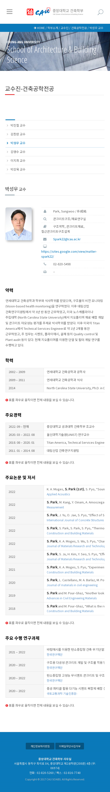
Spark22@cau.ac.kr (67, 239)
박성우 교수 (18, 143)
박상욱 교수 (18, 169)
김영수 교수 (18, 151)
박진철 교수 (18, 125)
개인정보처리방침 (40, 746)
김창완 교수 (18, 134)
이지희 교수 (18, 160)
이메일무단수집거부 (69, 746)
